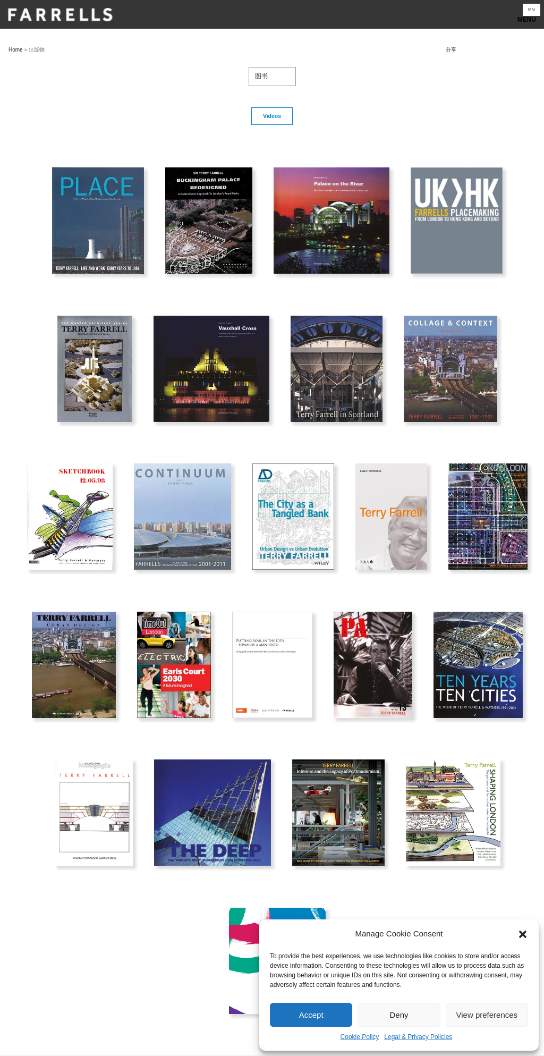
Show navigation (272, 17)
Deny (398, 1014)
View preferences (487, 1014)
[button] (522, 934)
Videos (272, 116)
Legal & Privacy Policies (418, 1037)
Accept (311, 1014)
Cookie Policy (360, 1037)
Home (15, 50)
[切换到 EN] (531, 10)
